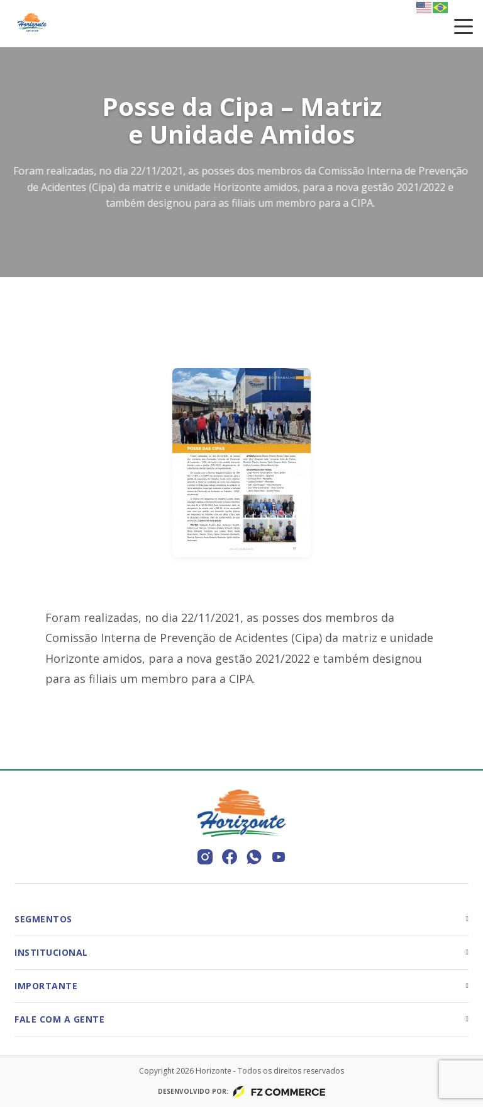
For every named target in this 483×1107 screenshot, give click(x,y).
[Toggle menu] (463, 26)
